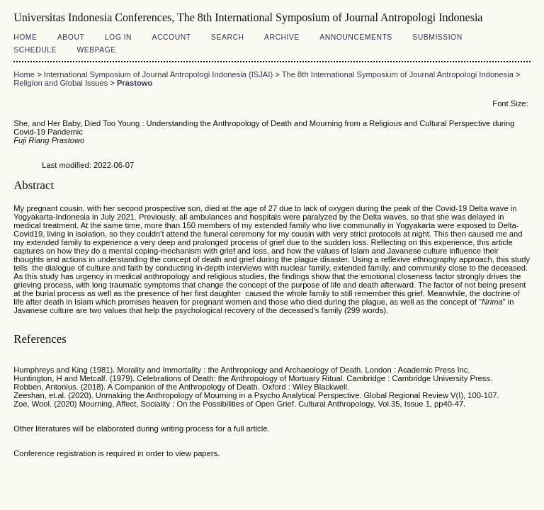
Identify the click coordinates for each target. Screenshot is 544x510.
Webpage (95, 50)
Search (227, 37)
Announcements (355, 37)
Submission (437, 37)
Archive (282, 37)
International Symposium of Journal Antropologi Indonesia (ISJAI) (158, 74)
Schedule (35, 50)
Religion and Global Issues (60, 83)
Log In (118, 37)
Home (25, 37)
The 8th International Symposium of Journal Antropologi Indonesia (398, 74)
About (70, 37)
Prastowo (134, 83)
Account (171, 37)
